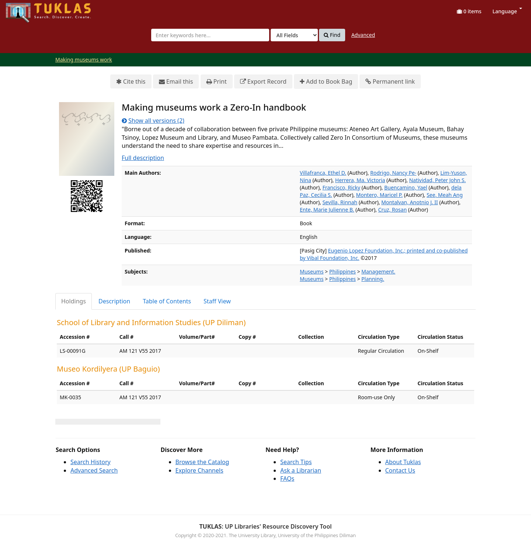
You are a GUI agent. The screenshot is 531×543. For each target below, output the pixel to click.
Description (114, 301)
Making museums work (83, 59)
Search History (90, 462)
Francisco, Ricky (341, 187)
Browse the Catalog (202, 462)
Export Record (263, 81)
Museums (311, 271)
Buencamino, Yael (405, 187)
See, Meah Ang (445, 194)
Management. (378, 271)
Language (507, 11)
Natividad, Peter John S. (437, 180)
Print (216, 81)
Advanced (363, 34)
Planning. (372, 278)
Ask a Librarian (300, 470)
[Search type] (294, 35)
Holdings (73, 301)
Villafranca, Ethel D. (323, 172)
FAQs (287, 478)
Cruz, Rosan (392, 209)
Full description (143, 158)
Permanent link (390, 81)
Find (332, 35)
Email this (176, 81)
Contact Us (400, 470)
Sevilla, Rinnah (339, 202)
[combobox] (210, 35)
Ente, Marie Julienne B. (327, 209)
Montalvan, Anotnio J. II (409, 202)
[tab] (74, 301)
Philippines (342, 271)
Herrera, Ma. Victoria (360, 180)
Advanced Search (94, 470)
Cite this (131, 81)
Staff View (217, 301)
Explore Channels (199, 470)
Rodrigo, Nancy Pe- (393, 172)
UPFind (24, 9)
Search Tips (296, 462)
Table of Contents (167, 301)
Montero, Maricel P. (379, 194)
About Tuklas (403, 462)
